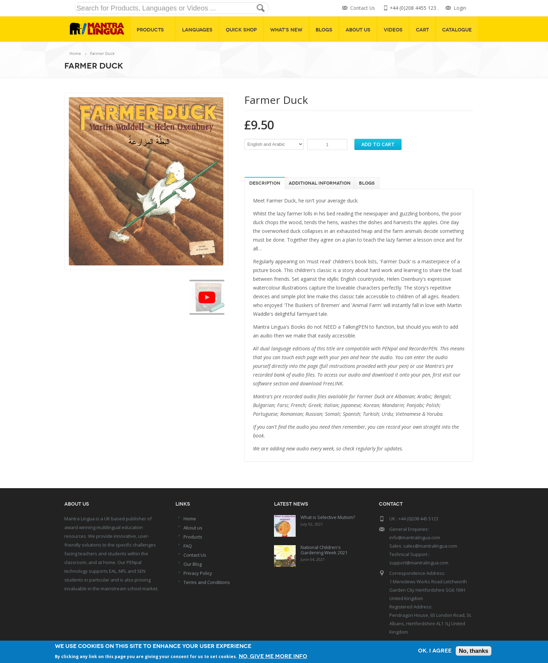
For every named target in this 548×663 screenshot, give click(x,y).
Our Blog (192, 564)
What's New (286, 30)
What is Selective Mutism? (328, 517)
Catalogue (457, 30)
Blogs (324, 30)
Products (153, 30)
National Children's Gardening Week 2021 (324, 550)
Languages (197, 30)
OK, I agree (433, 651)
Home (75, 53)
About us (192, 528)
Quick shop (241, 30)
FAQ (187, 546)
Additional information (320, 183)
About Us (358, 30)
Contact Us (362, 8)
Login (460, 8)
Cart (422, 30)
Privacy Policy (197, 573)
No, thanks (473, 651)
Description (264, 183)
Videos (393, 30)
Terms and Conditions (206, 582)
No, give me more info (274, 656)
